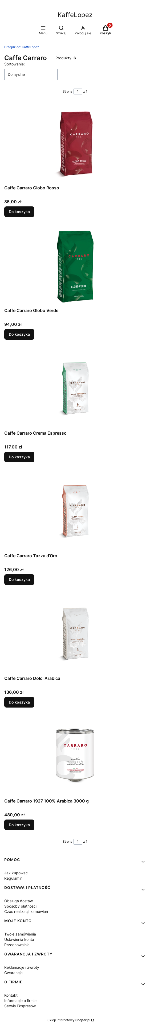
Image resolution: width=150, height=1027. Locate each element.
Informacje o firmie (20, 1000)
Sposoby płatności (20, 906)
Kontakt (11, 995)
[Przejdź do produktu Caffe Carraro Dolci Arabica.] (75, 633)
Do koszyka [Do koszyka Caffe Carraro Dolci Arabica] (19, 702)
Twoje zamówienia (20, 934)
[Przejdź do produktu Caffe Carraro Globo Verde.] (75, 265)
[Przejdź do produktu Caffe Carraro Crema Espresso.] (75, 388)
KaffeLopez (21, 47)
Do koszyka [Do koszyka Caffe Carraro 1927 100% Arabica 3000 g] (19, 824)
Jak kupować (16, 873)
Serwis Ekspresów (20, 1006)
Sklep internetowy (68, 1020)
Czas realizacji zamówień (26, 911)
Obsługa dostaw (18, 901)
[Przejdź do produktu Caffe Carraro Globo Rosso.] (75, 143)
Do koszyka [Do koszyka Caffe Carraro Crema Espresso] (19, 457)
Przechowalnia (17, 944)
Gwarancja (13, 972)
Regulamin (13, 878)
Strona (67, 91)
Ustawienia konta (19, 939)
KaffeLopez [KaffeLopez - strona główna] (75, 15)
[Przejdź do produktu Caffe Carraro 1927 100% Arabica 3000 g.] (75, 756)
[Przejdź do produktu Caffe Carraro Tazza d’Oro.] (75, 511)
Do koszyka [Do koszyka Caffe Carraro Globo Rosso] (19, 211)
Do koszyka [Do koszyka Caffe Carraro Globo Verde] (19, 334)
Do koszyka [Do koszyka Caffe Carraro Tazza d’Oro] (19, 579)
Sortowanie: (14, 64)
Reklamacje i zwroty (21, 967)
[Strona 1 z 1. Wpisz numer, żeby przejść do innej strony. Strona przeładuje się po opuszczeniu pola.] (78, 91)
